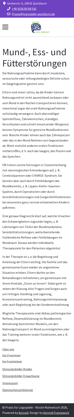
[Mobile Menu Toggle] (5, 27)
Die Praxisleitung (12, 361)
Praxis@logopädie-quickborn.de (33, 14)
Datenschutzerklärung (17, 390)
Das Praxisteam (11, 355)
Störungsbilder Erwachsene (20, 376)
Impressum (10, 383)
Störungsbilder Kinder (17, 369)
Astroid (23, 413)
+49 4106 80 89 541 (24, 9)
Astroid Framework (56, 413)
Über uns (8, 349)
